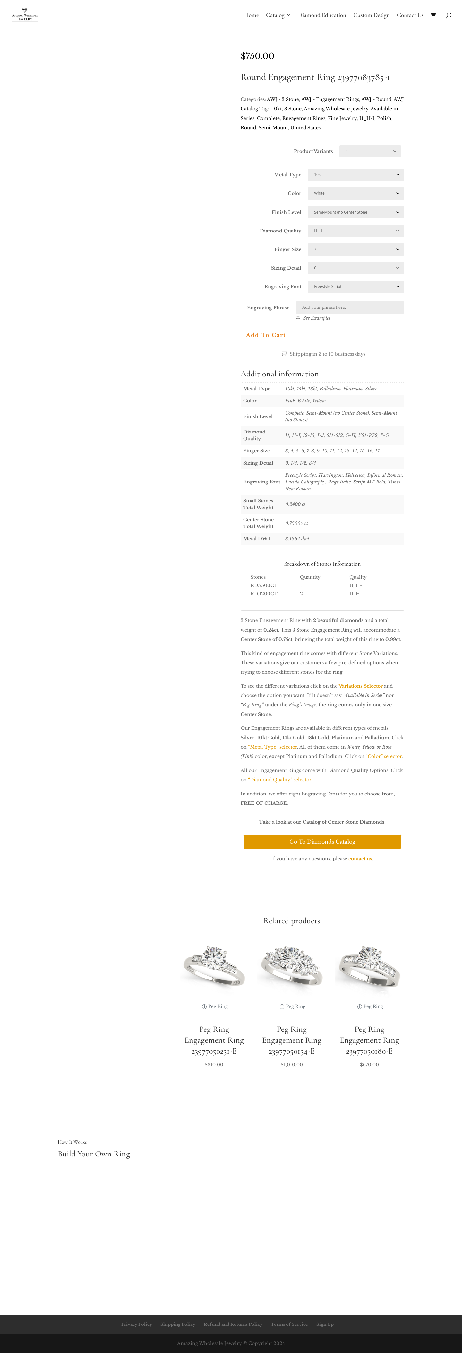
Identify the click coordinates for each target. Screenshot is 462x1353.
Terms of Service (289, 1324)
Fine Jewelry (342, 118)
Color (294, 193)
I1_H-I (366, 118)
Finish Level (286, 212)
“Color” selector (384, 756)
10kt (277, 109)
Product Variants (313, 151)
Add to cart (266, 335)
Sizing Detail (286, 268)
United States (305, 127)
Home (251, 16)
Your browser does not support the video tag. (139, 92)
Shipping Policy (177, 1324)
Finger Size (288, 249)
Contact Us (410, 16)
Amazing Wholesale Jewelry (336, 109)
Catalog (275, 16)
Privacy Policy (136, 1324)
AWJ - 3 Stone (283, 99)
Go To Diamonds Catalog (322, 841)
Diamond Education (322, 16)
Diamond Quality (280, 231)
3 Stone (293, 109)
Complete (268, 118)
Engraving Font (282, 286)
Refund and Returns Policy (233, 1324)
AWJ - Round (376, 99)
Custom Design (371, 16)
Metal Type (287, 174)
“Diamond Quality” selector (279, 780)
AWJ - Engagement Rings (330, 99)
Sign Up (325, 1324)
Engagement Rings (303, 118)
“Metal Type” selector (272, 747)
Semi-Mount (273, 127)
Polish (384, 118)
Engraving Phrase (268, 308)
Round (248, 127)
